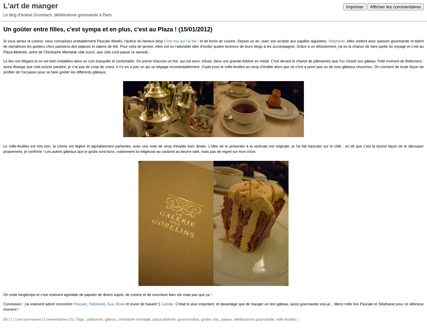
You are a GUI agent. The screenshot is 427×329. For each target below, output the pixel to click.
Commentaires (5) (58, 319)
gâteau (110, 319)
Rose (120, 304)
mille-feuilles (286, 319)
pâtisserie (95, 319)
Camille (167, 304)
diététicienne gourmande (254, 319)
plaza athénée (163, 319)
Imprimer (355, 6)
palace (226, 319)
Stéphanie (336, 41)
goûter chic (210, 319)
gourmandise (188, 319)
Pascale (80, 304)
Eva (111, 304)
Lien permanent (28, 319)
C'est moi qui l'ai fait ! (181, 41)
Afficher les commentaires (395, 6)
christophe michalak (134, 319)
